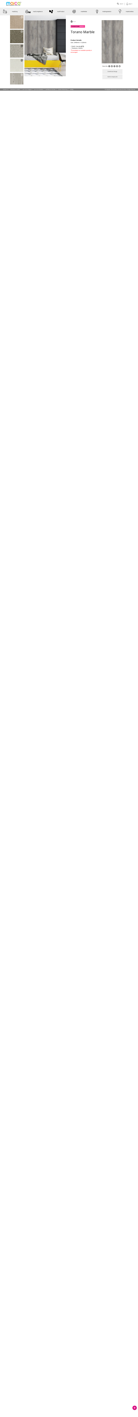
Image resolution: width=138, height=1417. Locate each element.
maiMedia (79, 11)
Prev (16, 16)
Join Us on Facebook (38, 89)
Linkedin (102, 4)
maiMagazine (113, 4)
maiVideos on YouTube (50, 89)
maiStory (10, 11)
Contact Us (5, 89)
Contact (94, 4)
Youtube (106, 4)
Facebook (98, 4)
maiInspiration (102, 11)
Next (16, 82)
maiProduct (56, 11)
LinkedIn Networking (62, 89)
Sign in (129, 4)
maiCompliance (34, 11)
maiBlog (71, 89)
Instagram (109, 4)
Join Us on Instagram (27, 89)
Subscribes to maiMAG (15, 89)
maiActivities (125, 11)
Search (121, 4)
